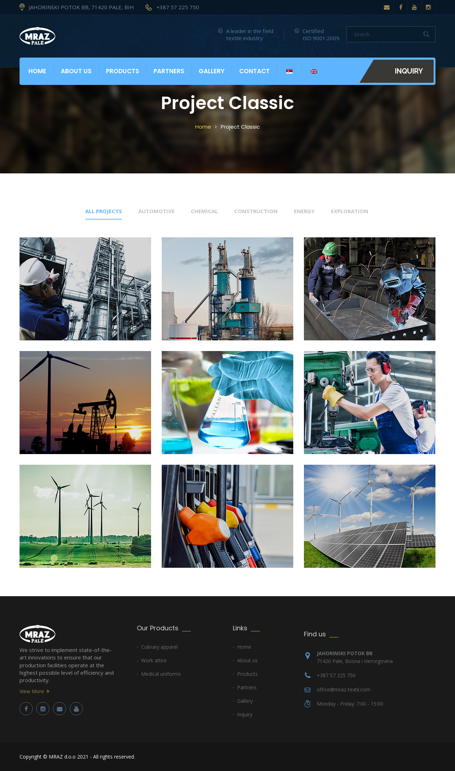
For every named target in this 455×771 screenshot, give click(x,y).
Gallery (212, 71)
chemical (204, 211)
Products (122, 71)
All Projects (103, 211)
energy (304, 211)
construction (256, 211)
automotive (156, 211)
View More (32, 691)
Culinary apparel (159, 646)
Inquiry (409, 71)
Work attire (154, 660)
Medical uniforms (161, 673)
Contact (254, 71)
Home (37, 71)
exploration (349, 211)
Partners (169, 71)
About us (76, 71)
